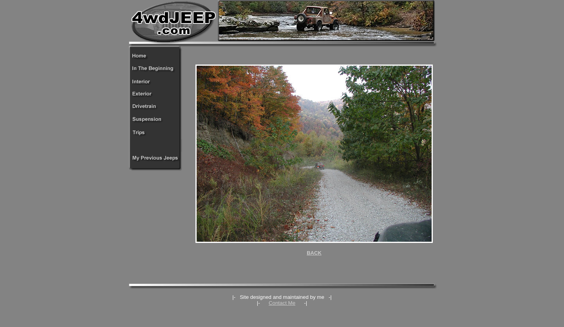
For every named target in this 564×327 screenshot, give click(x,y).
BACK (314, 253)
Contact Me (282, 303)
